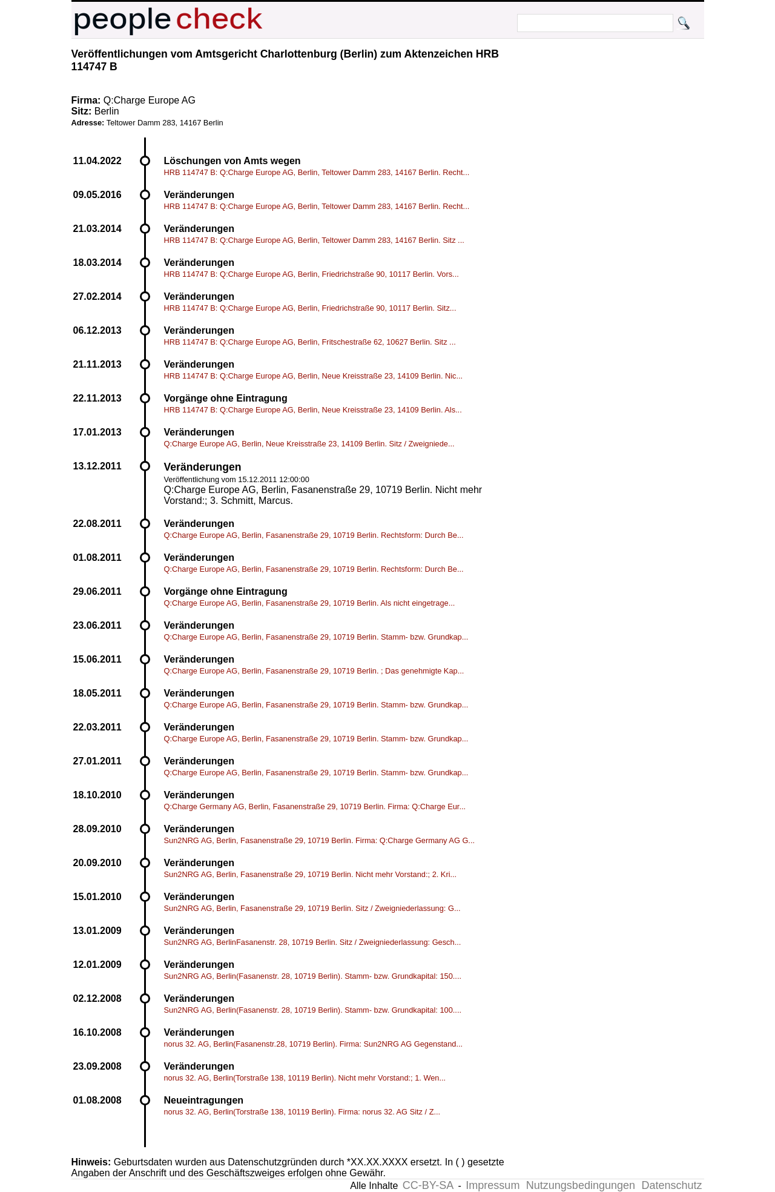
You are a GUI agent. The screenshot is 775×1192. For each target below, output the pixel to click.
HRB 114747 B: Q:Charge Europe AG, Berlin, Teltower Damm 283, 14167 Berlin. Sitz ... (314, 240)
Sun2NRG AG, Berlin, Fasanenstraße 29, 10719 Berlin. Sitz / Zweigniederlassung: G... (312, 908)
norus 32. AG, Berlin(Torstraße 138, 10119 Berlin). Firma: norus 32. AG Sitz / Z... (302, 1111)
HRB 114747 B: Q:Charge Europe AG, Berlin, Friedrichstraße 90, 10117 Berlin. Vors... (311, 274)
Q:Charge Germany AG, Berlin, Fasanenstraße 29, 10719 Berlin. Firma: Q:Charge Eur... (315, 806)
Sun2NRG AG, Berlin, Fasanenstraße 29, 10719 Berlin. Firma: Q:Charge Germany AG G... (319, 840)
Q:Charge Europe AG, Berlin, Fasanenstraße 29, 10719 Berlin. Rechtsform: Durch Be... (314, 535)
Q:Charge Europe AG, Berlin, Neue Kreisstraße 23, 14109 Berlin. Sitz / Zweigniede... (309, 443)
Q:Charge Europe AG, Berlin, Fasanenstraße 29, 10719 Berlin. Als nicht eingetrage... (309, 603)
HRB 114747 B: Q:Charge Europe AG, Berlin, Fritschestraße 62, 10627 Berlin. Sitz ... (310, 341)
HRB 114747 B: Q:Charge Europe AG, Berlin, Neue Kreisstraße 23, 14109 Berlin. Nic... (313, 375)
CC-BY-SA (428, 1185)
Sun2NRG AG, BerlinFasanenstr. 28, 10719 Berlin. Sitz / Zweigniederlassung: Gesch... (312, 942)
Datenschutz (671, 1185)
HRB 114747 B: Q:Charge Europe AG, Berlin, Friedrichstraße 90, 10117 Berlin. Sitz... (310, 308)
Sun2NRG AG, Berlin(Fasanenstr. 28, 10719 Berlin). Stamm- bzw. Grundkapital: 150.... (313, 976)
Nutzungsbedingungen (580, 1185)
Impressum (492, 1185)
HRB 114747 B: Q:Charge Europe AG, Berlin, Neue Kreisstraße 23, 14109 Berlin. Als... (313, 409)
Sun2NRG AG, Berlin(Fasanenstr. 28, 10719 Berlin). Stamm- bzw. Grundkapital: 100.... (313, 1010)
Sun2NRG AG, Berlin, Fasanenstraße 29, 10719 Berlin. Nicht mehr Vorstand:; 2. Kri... (310, 874)
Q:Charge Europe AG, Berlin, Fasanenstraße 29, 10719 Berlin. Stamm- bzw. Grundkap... (316, 636)
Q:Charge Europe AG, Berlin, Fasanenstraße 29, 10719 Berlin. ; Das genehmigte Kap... (314, 670)
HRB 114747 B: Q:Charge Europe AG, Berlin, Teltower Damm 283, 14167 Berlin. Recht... (317, 172)
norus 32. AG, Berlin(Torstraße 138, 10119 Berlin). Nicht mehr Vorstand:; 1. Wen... (305, 1077)
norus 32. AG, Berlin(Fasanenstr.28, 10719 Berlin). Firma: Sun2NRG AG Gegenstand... (313, 1043)
